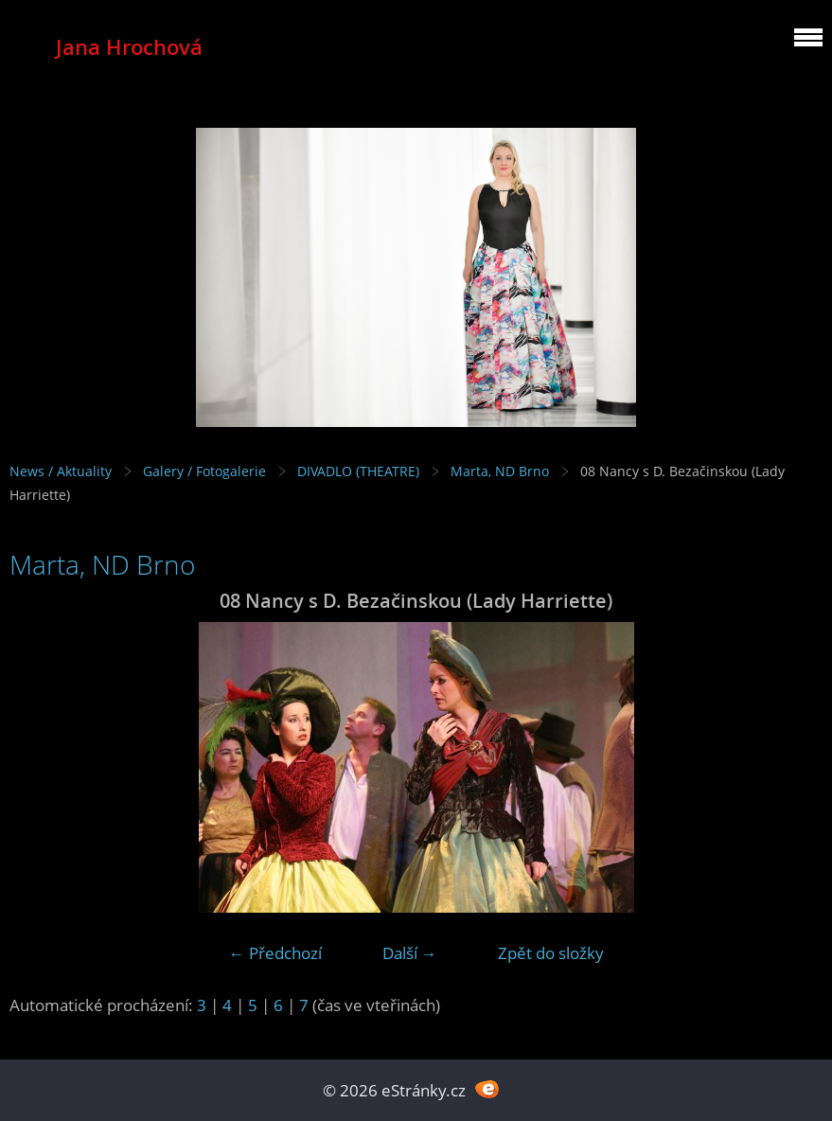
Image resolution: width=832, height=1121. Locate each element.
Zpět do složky (551, 953)
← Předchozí (275, 953)
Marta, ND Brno (500, 471)
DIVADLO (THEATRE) (358, 471)
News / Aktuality (60, 471)
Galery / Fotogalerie (204, 471)
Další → (409, 953)
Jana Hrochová (129, 47)
